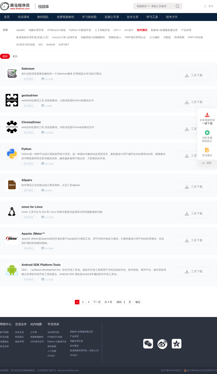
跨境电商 (179, 37)
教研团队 (43, 16)
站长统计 (84, 370)
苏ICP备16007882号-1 (172, 370)
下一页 (97, 302)
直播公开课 (112, 16)
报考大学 (172, 16)
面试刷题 (52, 346)
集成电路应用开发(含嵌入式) (32, 37)
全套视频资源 (207, 119)
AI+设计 (128, 30)
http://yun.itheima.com (68, 370)
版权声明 (19, 341)
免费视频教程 (65, 16)
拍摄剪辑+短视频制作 (93, 37)
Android (50, 44)
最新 (5, 56)
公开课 (33, 332)
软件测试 (142, 30)
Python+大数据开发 (80, 30)
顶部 (206, 162)
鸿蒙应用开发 (36, 30)
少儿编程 (154, 37)
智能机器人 (115, 37)
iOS (41, 44)
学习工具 (152, 16)
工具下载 (197, 75)
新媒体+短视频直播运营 (164, 30)
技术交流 (19, 332)
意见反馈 (4, 346)
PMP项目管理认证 (135, 37)
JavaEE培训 (53, 332)
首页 (7, 16)
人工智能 (52, 351)
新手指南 (4, 332)
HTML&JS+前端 (56, 30)
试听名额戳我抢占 (207, 136)
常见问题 (4, 337)
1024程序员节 (37, 341)
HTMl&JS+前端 (55, 337)
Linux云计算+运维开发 (64, 37)
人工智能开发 (102, 30)
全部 (5, 29)
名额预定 (4, 341)
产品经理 (186, 30)
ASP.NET (64, 44)
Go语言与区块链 (25, 44)
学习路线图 (89, 16)
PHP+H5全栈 (195, 37)
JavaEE (20, 30)
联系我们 (19, 337)
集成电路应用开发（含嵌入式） (85, 350)
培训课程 (23, 16)
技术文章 (133, 16)
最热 (15, 56)
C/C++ (117, 30)
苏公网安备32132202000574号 (200, 370)
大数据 (167, 37)
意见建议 (207, 152)
